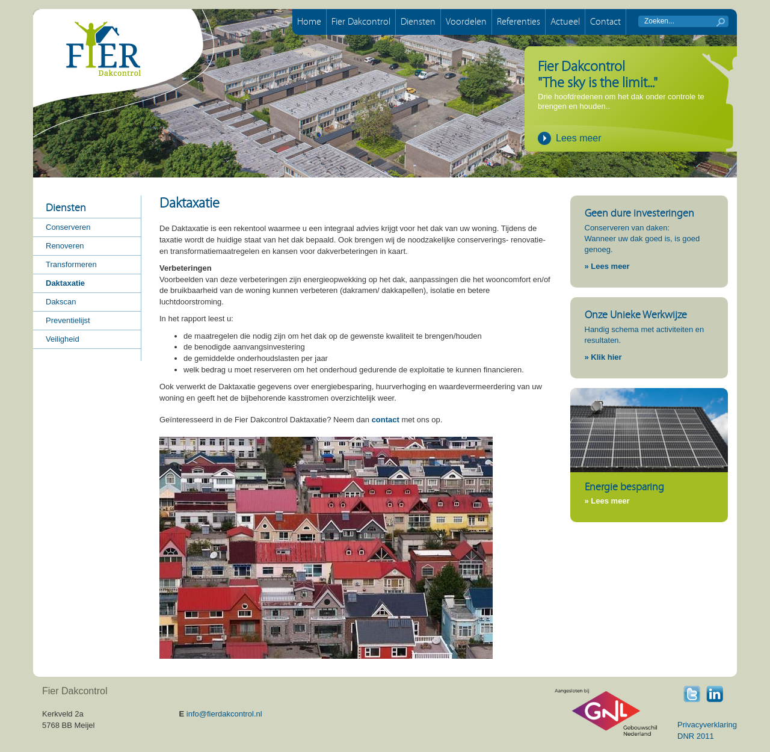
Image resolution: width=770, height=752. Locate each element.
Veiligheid (62, 339)
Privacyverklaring (707, 724)
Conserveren (68, 227)
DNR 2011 (695, 736)
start (720, 22)
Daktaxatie (65, 283)
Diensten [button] (418, 21)
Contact (605, 21)
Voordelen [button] (466, 21)
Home (309, 21)
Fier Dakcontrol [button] (360, 21)
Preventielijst (68, 320)
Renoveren (65, 245)
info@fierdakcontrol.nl (224, 713)
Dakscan (61, 301)
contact (385, 419)
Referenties (518, 21)
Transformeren (71, 264)
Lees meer (579, 138)
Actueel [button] (565, 21)
